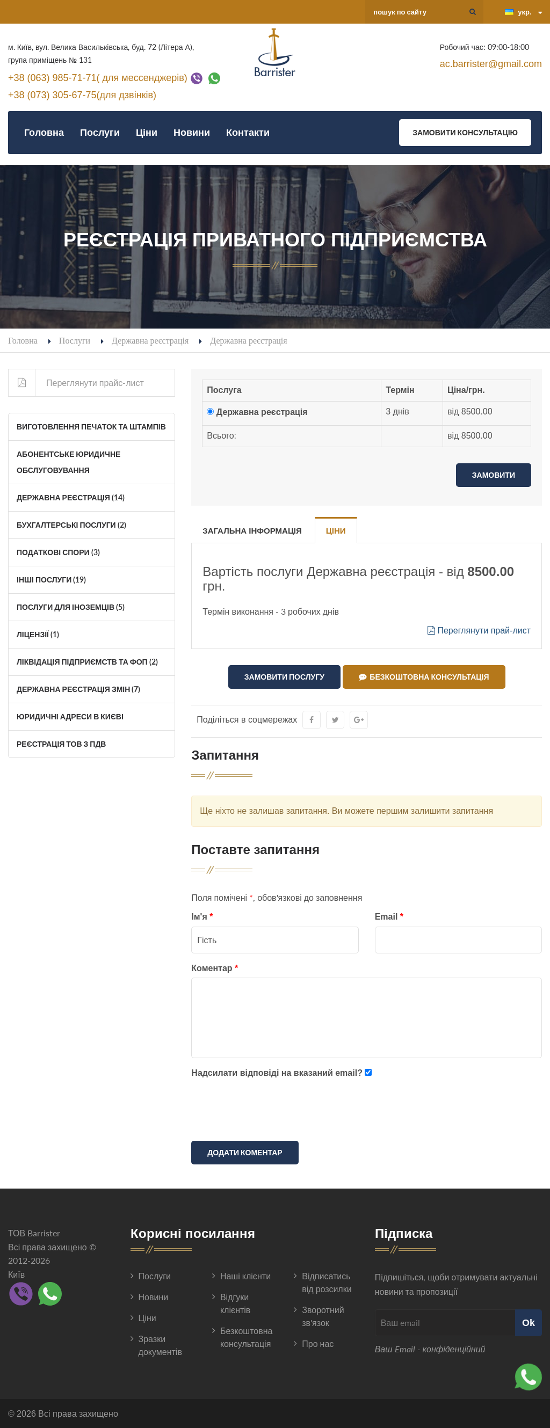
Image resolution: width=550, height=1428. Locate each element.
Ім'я (202, 916)
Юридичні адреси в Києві (70, 716)
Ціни (146, 132)
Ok (528, 1322)
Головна (44, 132)
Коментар (214, 968)
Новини (191, 132)
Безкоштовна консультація (424, 677)
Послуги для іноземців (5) (71, 606)
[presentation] (272, 1112)
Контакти (248, 132)
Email (389, 916)
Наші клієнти (245, 1276)
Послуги (100, 132)
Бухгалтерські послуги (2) (71, 524)
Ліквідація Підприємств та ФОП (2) (87, 661)
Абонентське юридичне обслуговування (68, 462)
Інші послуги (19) (51, 579)
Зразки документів (160, 1345)
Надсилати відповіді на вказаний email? (277, 1072)
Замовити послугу (284, 676)
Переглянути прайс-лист (76, 382)
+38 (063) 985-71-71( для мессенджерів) (97, 77)
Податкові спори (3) (58, 552)
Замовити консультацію (465, 132)
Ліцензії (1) (38, 634)
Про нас (318, 1343)
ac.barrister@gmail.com (491, 64)
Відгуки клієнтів (235, 1303)
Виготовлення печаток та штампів (91, 426)
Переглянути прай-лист (479, 630)
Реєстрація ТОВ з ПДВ (61, 743)
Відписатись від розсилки (326, 1282)
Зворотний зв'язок (323, 1316)
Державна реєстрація (150, 340)
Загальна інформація (251, 530)
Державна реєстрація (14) (71, 497)
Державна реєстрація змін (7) (78, 689)
